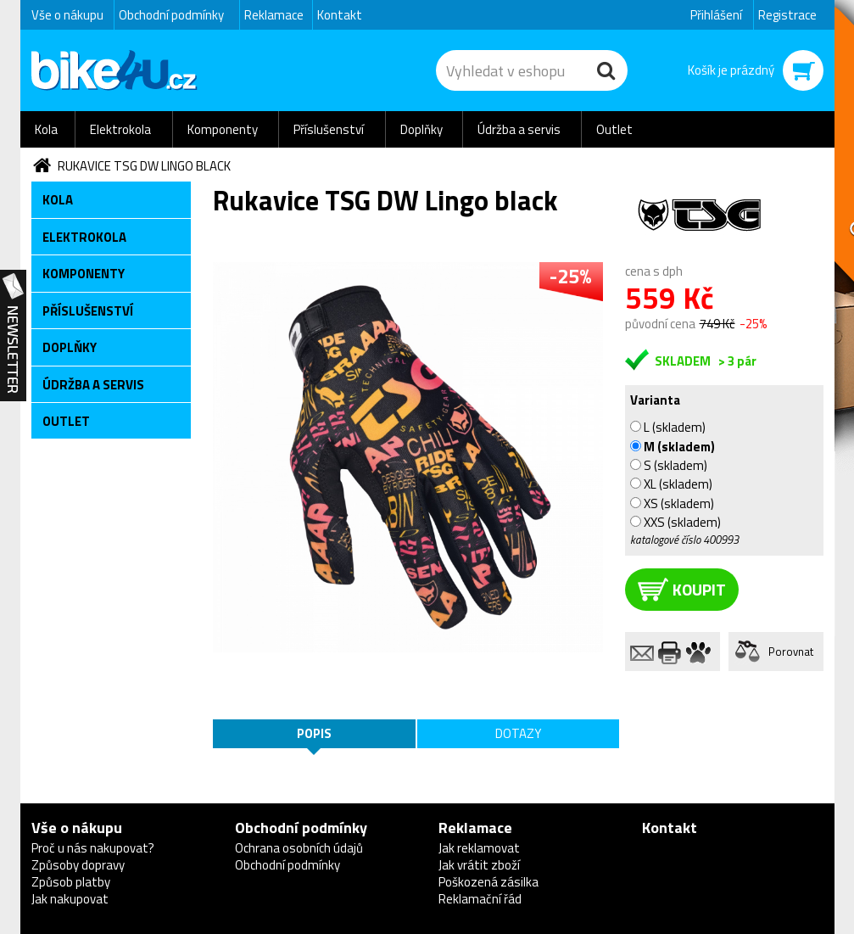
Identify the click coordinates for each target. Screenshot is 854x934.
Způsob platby (70, 882)
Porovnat (790, 651)
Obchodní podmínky (171, 15)
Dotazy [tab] (518, 733)
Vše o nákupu (67, 15)
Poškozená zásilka (488, 882)
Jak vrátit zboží (479, 865)
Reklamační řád (480, 899)
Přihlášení (716, 15)
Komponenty (222, 129)
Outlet (614, 129)
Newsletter (13, 336)
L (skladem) (668, 426)
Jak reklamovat (479, 848)
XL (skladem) (671, 483)
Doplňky (421, 129)
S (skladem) (668, 465)
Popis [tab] (314, 733)
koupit (682, 589)
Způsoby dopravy (78, 865)
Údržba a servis (519, 129)
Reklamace (274, 15)
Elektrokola (120, 129)
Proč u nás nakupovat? (92, 848)
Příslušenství (328, 129)
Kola (46, 129)
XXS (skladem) (675, 521)
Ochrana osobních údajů (299, 848)
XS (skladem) (672, 503)
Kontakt (339, 15)
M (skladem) (672, 446)
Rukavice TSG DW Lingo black (144, 166)
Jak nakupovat (70, 899)
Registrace (787, 15)
